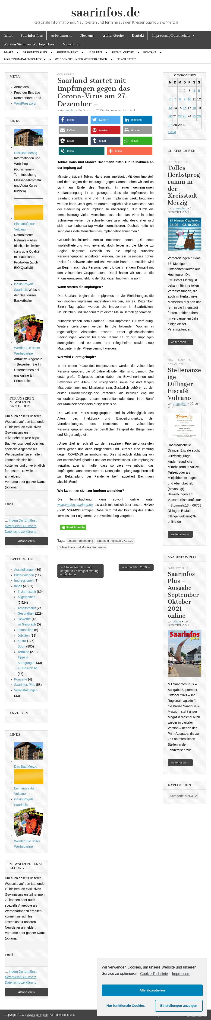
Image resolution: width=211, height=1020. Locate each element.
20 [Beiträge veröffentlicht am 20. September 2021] (170, 116)
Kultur (22, 641)
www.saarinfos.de (37, 1015)
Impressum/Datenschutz (171, 36)
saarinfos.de (105, 12)
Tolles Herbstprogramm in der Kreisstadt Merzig (184, 185)
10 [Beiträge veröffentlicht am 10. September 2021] (189, 99)
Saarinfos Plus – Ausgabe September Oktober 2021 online (183, 594)
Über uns (87, 36)
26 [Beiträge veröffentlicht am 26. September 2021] (199, 116)
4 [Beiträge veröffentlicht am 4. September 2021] (194, 91)
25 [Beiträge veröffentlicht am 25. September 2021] (194, 116)
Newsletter (71, 44)
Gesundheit (65, 74)
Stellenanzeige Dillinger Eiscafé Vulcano (184, 383)
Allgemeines (26, 597)
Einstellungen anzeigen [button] (178, 1005)
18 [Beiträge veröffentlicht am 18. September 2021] (194, 108)
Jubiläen (24, 635)
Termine (23, 652)
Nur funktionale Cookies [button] (126, 1005)
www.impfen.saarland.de (75, 505)
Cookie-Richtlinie (154, 974)
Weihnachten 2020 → (136, 567)
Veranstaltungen (26, 690)
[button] (73, 120)
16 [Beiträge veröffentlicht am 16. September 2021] (184, 108)
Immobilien (25, 630)
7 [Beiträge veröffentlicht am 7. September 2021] (175, 99)
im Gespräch (27, 624)
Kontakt (138, 36)
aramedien (69, 110)
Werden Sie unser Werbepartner (29, 44)
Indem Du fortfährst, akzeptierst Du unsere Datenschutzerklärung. (21, 526)
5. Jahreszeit (27, 591)
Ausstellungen (24, 569)
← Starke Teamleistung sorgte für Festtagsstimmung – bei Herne (79, 570)
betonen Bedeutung (80, 540)
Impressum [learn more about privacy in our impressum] (181, 974)
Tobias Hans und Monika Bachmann (82, 547)
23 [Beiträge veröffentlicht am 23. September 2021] (184, 116)
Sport (21, 646)
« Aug (172, 132)
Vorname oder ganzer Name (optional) (25, 484)
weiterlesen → (180, 342)
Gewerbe (24, 619)
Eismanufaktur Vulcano (28, 224)
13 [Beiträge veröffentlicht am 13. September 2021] (170, 108)
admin (177, 621)
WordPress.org (25, 103)
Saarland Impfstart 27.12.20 (115, 540)
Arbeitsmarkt (61, 36)
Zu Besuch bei (28, 668)
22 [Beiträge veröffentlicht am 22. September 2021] (180, 116)
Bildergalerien (24, 575)
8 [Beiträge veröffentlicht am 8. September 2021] (180, 99)
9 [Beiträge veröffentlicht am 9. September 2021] (185, 99)
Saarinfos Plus (32, 36)
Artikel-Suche (113, 36)
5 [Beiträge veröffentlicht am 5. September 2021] (199, 91)
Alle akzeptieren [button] (152, 990)
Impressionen (24, 580)
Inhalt (8, 36)
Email (9, 504)
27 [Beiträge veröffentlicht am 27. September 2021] (170, 125)
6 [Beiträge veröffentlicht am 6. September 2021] (170, 99)
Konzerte (20, 679)
